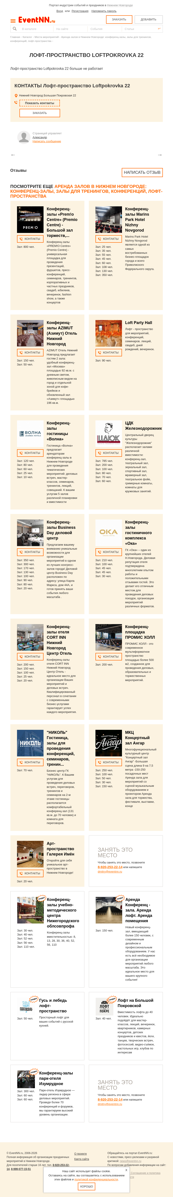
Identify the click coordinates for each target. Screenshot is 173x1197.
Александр (40, 137)
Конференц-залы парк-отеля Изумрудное (56, 1078)
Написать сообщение (47, 141)
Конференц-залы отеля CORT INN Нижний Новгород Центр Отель (59, 640)
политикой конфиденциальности (96, 1179)
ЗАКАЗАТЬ (119, 19)
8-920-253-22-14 (110, 867)
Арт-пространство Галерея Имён (60, 848)
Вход (60, 11)
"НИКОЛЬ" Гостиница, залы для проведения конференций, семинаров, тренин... (61, 748)
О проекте (80, 1153)
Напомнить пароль (103, 11)
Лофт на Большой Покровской (136, 1003)
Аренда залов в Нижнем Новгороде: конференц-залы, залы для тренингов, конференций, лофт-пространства (86, 191)
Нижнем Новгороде (120, 5)
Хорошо (86, 1186)
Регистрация (80, 11)
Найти (14, 28)
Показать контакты (39, 103)
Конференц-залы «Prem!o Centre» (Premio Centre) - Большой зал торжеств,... (62, 222)
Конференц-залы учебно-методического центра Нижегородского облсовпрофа (63, 912)
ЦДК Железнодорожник (143, 426)
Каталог (27, 36)
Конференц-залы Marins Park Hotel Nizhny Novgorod (137, 219)
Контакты (32, 238)
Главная (15, 36)
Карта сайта (81, 1159)
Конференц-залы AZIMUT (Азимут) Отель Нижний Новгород (62, 333)
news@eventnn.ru (130, 1161)
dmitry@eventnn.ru (110, 871)
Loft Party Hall (138, 322)
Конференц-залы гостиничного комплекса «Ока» (138, 533)
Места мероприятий (47, 36)
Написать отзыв (142, 172)
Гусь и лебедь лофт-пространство (53, 1005)
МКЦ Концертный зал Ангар (137, 737)
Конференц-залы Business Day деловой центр (61, 530)
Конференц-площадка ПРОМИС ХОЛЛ (140, 632)
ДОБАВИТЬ (148, 19)
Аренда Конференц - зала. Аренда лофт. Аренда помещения (138, 910)
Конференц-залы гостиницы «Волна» (58, 431)
